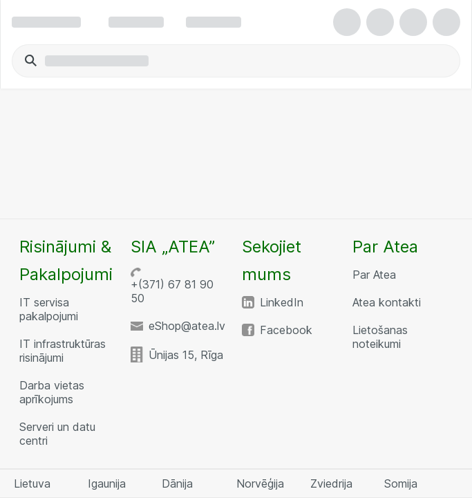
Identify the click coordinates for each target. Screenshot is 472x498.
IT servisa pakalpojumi (48, 309)
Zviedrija (331, 483)
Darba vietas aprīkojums (51, 392)
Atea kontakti (386, 302)
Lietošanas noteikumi (380, 337)
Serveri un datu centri (57, 434)
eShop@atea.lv (187, 326)
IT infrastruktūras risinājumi (62, 351)
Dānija (177, 483)
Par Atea (374, 275)
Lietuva (32, 483)
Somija (400, 483)
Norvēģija (260, 483)
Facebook (286, 330)
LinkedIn (281, 302)
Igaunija (107, 483)
